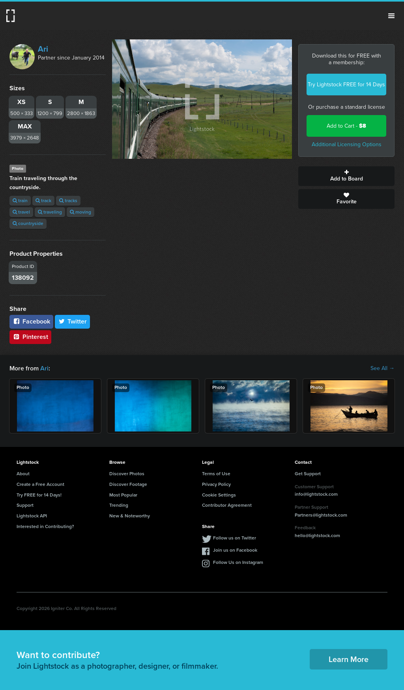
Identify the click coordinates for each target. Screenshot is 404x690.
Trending (118, 505)
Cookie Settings (219, 494)
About (23, 473)
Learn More (348, 659)
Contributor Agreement (227, 505)
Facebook (31, 321)
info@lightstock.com (316, 494)
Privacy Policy (216, 484)
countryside (28, 223)
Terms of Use (216, 473)
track (43, 200)
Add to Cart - (346, 126)
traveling (50, 212)
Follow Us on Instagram (238, 562)
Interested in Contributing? (45, 526)
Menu (391, 15)
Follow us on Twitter (234, 537)
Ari (43, 49)
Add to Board (346, 176)
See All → (382, 368)
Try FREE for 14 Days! (39, 494)
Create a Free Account (40, 484)
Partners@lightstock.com (321, 515)
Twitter (72, 321)
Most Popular (123, 494)
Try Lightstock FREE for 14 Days (346, 84)
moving (80, 212)
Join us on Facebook (235, 550)
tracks (68, 200)
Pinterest (30, 336)
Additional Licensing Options (347, 144)
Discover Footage (128, 484)
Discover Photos (126, 473)
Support (25, 505)
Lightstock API (32, 515)
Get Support (308, 473)
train (20, 200)
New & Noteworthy (129, 515)
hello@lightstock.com (317, 535)
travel (21, 212)
